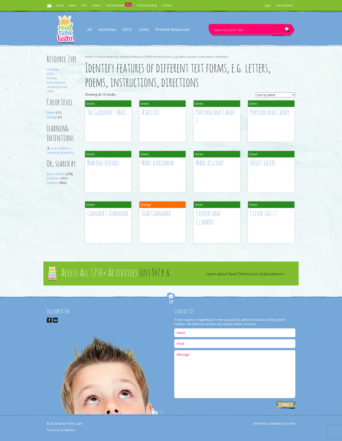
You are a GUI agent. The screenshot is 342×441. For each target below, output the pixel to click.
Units (144, 29)
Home (89, 57)
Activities (107, 29)
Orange (52, 117)
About (60, 5)
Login (267, 5)
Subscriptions (56, 82)
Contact (167, 5)
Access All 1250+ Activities (116, 273)
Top (171, 299)
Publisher (53, 178)
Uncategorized (57, 87)
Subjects (53, 183)
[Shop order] (275, 94)
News (72, 5)
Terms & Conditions (61, 430)
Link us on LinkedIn (55, 320)
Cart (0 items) (284, 5)
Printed (52, 78)
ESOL (127, 29)
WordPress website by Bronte (274, 423)
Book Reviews (119, 5)
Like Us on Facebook (49, 320)
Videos (96, 5)
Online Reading (147, 5)
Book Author (56, 174)
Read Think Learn (50, 6)
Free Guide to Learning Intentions (60, 150)
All (89, 29)
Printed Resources (173, 29)
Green (51, 112)
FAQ (84, 5)
